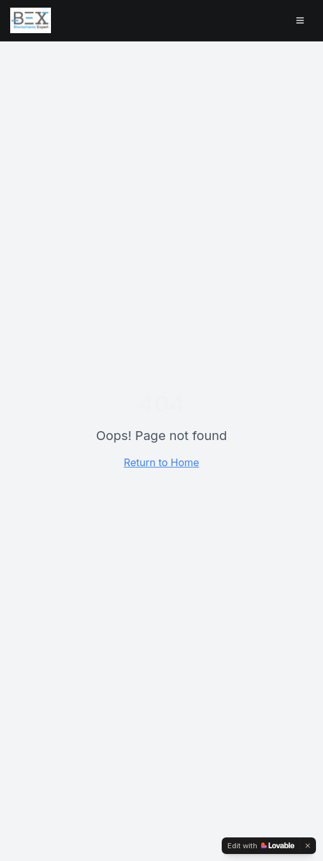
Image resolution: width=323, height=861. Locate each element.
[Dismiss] (307, 845)
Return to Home (161, 462)
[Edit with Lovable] (260, 845)
